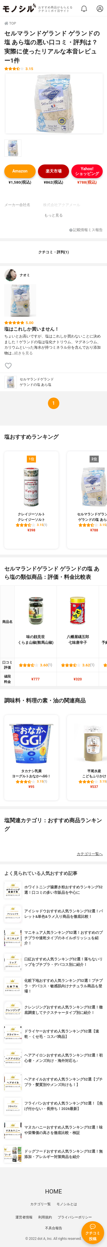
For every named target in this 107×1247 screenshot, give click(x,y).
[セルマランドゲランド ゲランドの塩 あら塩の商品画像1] (54, 104)
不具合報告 (53, 1228)
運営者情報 (24, 1217)
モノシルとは (66, 1204)
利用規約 (45, 1217)
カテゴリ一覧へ (90, 854)
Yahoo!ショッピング (87, 171)
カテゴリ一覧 (40, 1204)
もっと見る (53, 215)
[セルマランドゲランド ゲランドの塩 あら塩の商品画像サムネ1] (12, 148)
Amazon (19, 171)
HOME (53, 1191)
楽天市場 (54, 171)
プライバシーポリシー (75, 1217)
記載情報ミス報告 (86, 230)
